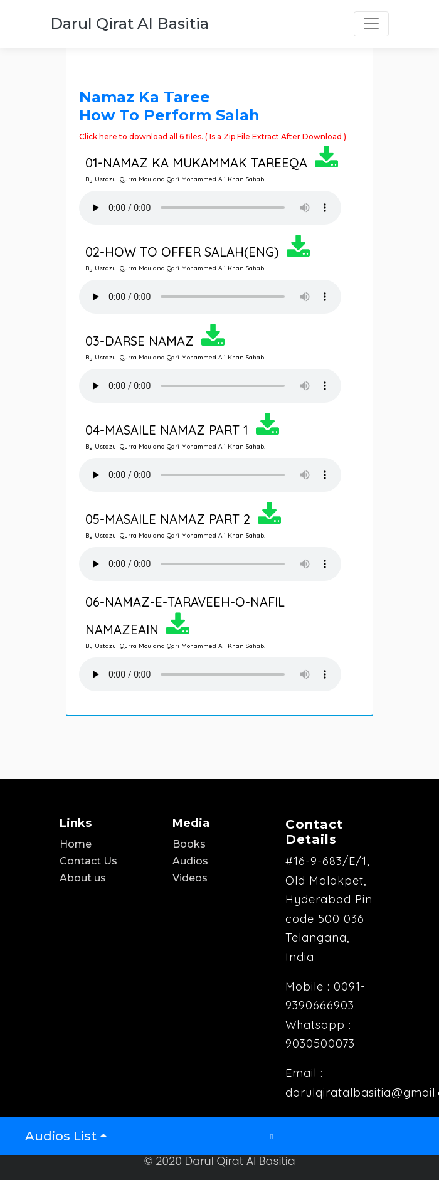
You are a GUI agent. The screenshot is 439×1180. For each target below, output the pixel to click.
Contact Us (88, 861)
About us (83, 878)
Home (76, 844)
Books (189, 844)
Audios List (61, 1136)
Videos (190, 878)
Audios (190, 861)
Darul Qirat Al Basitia (129, 23)
